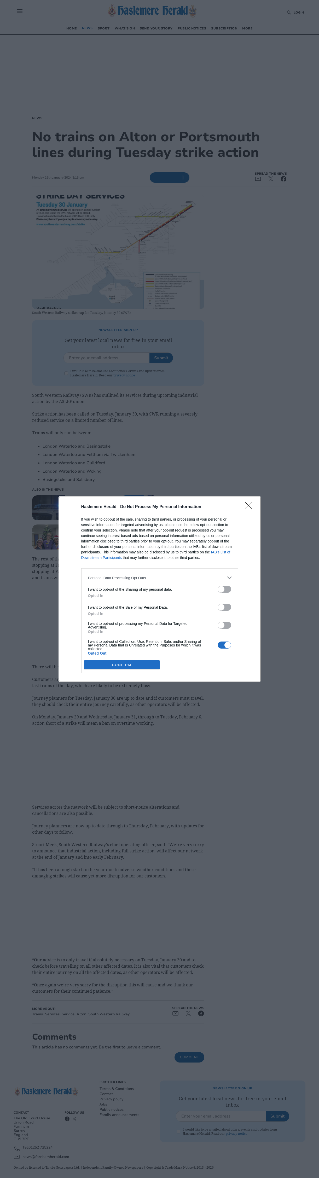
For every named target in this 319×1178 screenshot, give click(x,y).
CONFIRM (122, 665)
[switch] (224, 589)
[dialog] (159, 589)
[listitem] (159, 578)
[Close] (250, 507)
